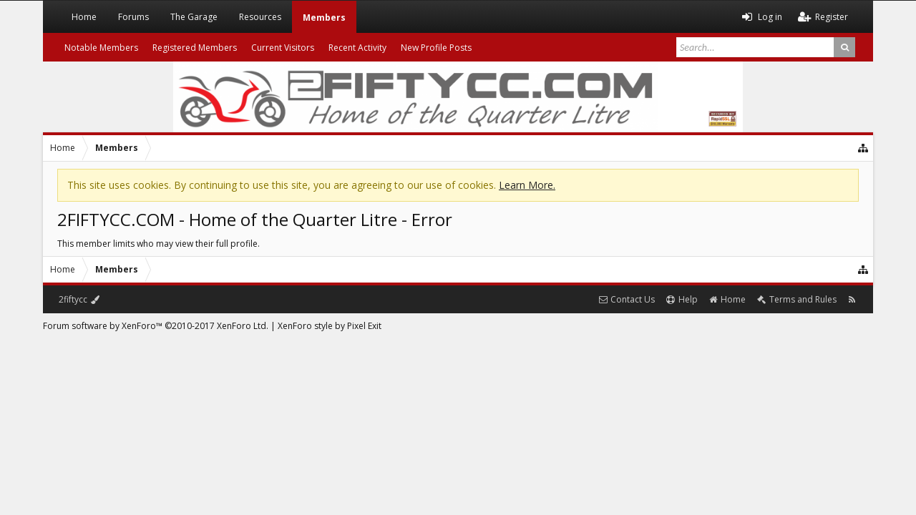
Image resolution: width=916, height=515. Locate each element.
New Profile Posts (436, 47)
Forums (133, 17)
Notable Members (101, 47)
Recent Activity (357, 47)
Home (84, 17)
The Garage (194, 17)
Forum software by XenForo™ (155, 326)
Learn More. (527, 185)
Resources (260, 17)
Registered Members (194, 47)
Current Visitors (282, 47)
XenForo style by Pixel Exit (329, 326)
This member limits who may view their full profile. (158, 243)
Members (324, 17)
